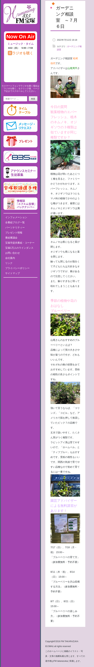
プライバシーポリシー (17, 268)
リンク (9, 263)
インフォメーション (16, 217)
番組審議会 (11, 237)
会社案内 (10, 258)
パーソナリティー (15, 227)
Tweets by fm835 (20, 281)
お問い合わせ (12, 252)
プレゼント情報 (13, 232)
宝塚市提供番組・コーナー (19, 242)
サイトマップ (12, 273)
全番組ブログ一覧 (15, 222)
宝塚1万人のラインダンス (19, 247)
